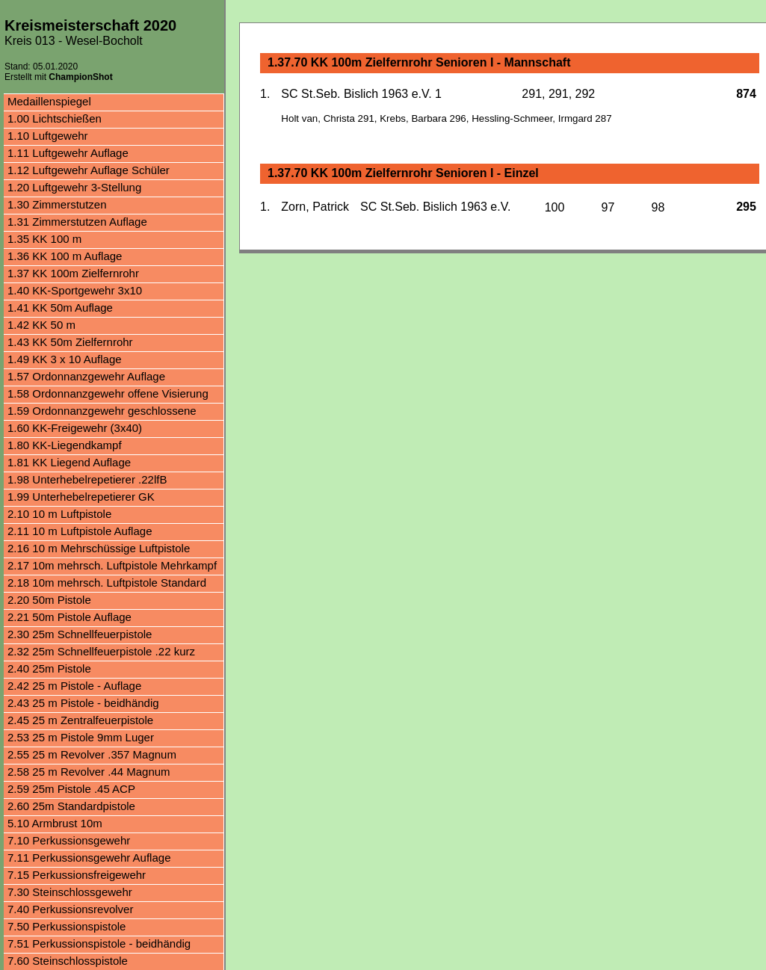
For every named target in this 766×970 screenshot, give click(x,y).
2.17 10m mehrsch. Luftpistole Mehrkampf (112, 565)
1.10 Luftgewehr (47, 135)
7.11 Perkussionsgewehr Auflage (88, 857)
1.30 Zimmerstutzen (57, 204)
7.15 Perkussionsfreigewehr (76, 874)
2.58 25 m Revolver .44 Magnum (88, 771)
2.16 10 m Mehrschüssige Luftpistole (98, 548)
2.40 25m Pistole (49, 668)
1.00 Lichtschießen (54, 118)
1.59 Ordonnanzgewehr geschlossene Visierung (102, 412)
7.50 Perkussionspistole (66, 926)
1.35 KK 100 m (44, 238)
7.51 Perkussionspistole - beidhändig (99, 943)
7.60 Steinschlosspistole (67, 960)
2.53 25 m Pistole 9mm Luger (80, 737)
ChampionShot (80, 77)
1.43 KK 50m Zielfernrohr (70, 342)
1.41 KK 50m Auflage (60, 307)
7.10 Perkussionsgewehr (68, 840)
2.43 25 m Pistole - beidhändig (83, 702)
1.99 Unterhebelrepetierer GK (81, 496)
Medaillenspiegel (49, 101)
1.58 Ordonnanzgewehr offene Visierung (108, 393)
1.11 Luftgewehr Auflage (68, 152)
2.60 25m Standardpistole (71, 806)
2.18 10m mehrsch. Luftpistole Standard (106, 582)
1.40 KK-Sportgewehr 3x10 (74, 290)
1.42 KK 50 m (41, 324)
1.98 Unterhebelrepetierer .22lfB (87, 479)
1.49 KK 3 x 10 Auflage (64, 359)
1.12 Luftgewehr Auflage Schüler (88, 170)
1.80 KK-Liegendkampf (64, 445)
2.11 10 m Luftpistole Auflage (79, 531)
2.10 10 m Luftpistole (59, 513)
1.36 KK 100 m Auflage (64, 256)
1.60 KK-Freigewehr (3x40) (74, 427)
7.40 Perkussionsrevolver (70, 909)
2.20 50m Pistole (49, 599)
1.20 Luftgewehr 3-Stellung (74, 187)
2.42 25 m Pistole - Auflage (74, 685)
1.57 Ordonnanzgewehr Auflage (86, 376)
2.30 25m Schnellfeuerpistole (79, 634)
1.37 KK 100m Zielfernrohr (73, 273)
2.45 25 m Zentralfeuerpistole (80, 720)
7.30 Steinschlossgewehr (69, 892)
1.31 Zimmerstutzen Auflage (77, 221)
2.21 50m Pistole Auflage (69, 617)
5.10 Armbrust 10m (54, 823)
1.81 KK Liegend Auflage (69, 462)
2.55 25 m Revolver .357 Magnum (91, 754)
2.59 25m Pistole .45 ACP (71, 788)
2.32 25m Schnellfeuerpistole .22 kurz (101, 651)
